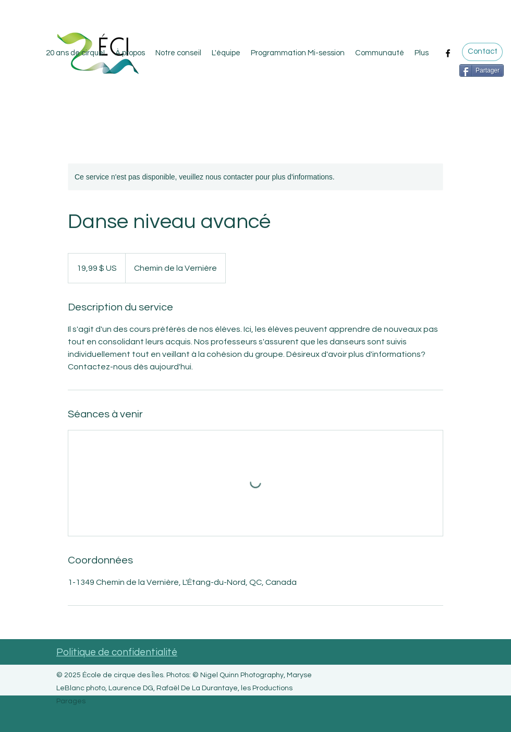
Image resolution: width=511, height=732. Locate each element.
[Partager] (481, 70)
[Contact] (482, 52)
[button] (379, 53)
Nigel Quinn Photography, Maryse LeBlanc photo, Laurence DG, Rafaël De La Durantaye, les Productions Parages (184, 688)
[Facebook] (448, 53)
